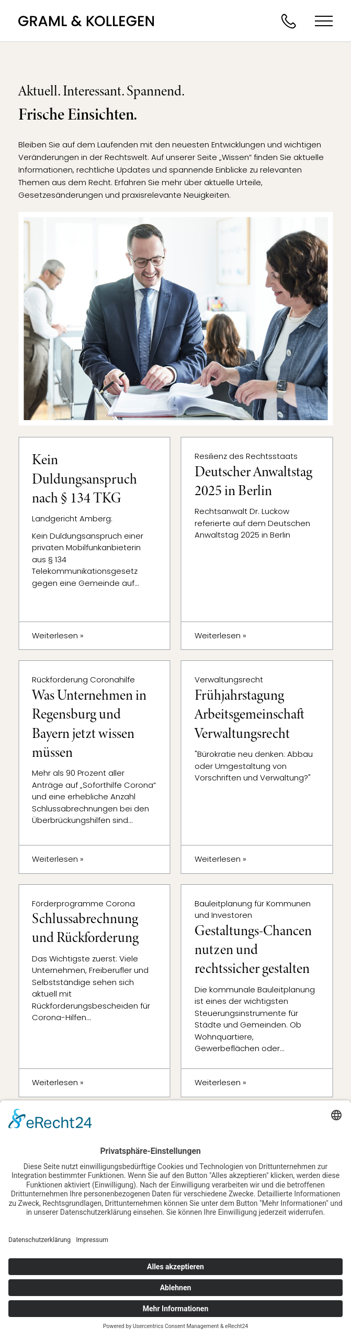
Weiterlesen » (58, 635)
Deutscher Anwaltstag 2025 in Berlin (253, 481)
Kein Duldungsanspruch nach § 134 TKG (84, 479)
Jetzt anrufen (288, 21)
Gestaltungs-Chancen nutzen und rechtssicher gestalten (253, 950)
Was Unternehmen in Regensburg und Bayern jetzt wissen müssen (89, 724)
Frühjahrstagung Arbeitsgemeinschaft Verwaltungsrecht (249, 714)
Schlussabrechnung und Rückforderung (85, 928)
